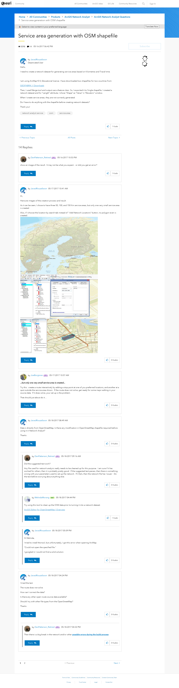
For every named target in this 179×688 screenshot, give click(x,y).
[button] (108, 126)
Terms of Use (66, 677)
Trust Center (82, 682)
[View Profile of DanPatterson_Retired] (41, 157)
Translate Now (151, 26)
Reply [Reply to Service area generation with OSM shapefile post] (26, 126)
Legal (95, 682)
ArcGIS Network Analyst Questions (112, 17)
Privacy (69, 682)
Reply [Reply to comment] (26, 173)
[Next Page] (116, 663)
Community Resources (128, 4)
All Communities (80, 4)
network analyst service (32, 113)
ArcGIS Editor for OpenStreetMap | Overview (44, 509)
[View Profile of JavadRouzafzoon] (39, 59)
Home (22, 17)
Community (19, 4)
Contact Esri (109, 682)
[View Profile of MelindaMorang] (42, 497)
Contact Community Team (109, 677)
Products (55, 17)
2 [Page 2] (24, 663)
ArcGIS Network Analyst (77, 17)
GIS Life (111, 4)
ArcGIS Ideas (97, 4)
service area (64, 113)
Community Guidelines (78, 677)
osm (51, 113)
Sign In (153, 4)
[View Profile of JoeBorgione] (37, 375)
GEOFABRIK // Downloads (32, 85)
